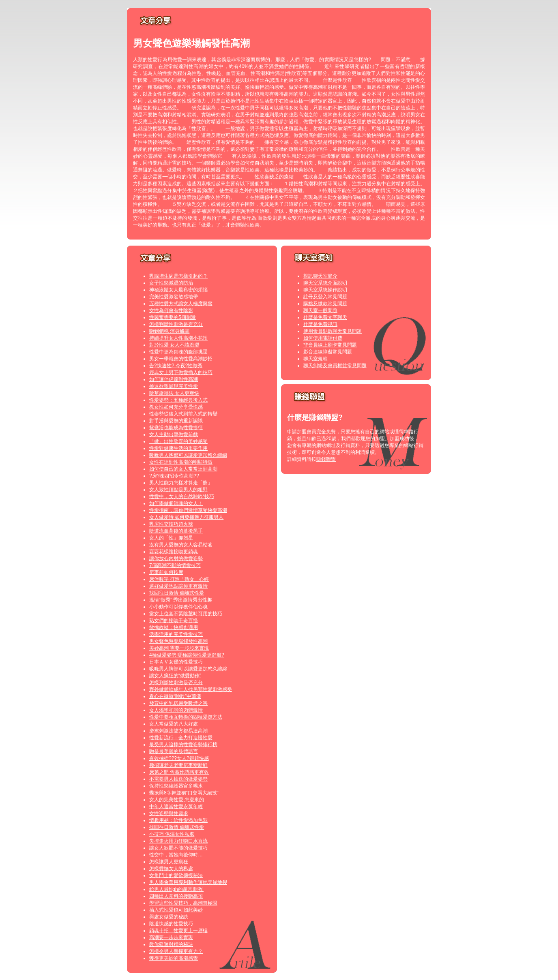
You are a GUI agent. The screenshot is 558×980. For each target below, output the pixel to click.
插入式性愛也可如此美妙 (176, 910)
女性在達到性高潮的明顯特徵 (180, 462)
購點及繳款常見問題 (325, 303)
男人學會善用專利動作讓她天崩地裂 (188, 882)
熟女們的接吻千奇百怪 (173, 620)
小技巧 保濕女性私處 (171, 834)
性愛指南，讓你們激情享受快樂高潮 (188, 510)
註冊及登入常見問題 (325, 297)
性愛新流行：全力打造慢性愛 (180, 737)
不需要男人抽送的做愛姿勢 (178, 779)
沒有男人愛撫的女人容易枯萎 (180, 545)
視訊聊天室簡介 (320, 276)
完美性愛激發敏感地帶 (173, 297)
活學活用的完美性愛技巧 (176, 634)
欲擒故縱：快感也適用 (173, 627)
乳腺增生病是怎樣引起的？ (178, 276)
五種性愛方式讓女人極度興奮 (180, 303)
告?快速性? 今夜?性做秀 (175, 365)
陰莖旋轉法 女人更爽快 (174, 393)
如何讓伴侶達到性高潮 (173, 379)
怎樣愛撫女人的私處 (171, 868)
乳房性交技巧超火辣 (171, 524)
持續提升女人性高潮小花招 (178, 338)
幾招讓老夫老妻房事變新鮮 (178, 765)
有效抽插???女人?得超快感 (179, 758)
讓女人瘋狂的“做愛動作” (175, 675)
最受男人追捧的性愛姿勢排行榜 (183, 744)
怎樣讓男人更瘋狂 (168, 861)
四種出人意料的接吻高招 (176, 896)
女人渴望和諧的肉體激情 (176, 710)
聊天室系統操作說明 (325, 290)
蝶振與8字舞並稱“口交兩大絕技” (184, 793)
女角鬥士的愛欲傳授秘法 (176, 875)
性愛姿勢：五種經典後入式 (178, 400)
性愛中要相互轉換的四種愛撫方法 (185, 717)
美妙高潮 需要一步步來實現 (179, 648)
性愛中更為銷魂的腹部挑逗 (178, 352)
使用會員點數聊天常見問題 (332, 331)
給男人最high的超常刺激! (176, 889)
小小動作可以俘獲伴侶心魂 (178, 607)
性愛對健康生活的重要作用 (178, 448)
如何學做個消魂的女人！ (176, 503)
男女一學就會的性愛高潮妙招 (180, 359)
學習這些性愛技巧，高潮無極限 (183, 903)
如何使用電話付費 (322, 338)
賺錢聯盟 (326, 459)
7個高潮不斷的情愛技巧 (175, 565)
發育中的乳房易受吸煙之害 (178, 703)
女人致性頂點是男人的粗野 (178, 489)
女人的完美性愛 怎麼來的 (176, 799)
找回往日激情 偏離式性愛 (176, 593)
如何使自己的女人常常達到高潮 (183, 469)
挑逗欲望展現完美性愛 (173, 386)
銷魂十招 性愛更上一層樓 (178, 930)
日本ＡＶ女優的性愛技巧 (176, 662)
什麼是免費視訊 (320, 324)
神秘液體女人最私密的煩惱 (178, 290)
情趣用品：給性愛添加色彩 (178, 820)
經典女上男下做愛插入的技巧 (180, 372)
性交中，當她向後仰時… (176, 855)
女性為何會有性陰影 (171, 310)
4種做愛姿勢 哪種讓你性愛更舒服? (186, 655)
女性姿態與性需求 (168, 813)
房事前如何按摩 (166, 572)
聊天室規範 (315, 359)
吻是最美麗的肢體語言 (173, 751)
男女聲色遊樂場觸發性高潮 (178, 641)
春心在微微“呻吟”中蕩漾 (175, 696)
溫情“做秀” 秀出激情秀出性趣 (180, 600)
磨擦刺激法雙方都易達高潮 (178, 731)
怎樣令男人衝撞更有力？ (176, 951)
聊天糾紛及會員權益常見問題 (335, 365)
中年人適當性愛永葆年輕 (176, 806)
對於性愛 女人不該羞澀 (174, 345)
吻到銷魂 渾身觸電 (169, 331)
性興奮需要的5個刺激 (172, 317)
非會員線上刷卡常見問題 (330, 345)
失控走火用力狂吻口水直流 (178, 841)
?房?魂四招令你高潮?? (174, 476)
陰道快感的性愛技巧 (171, 924)
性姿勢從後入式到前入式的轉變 (183, 414)
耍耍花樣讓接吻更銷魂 (173, 551)
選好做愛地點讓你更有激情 (178, 586)
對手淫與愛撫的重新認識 (176, 421)
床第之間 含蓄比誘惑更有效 (179, 772)
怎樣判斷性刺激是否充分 (176, 324)
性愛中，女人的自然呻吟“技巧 (181, 496)
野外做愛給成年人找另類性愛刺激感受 (190, 689)
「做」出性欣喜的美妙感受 (178, 441)
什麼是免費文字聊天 (325, 317)
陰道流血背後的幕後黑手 (176, 531)
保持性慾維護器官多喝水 (176, 786)
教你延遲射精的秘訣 (171, 944)
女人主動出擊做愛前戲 (173, 434)
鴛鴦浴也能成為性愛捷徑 (176, 427)
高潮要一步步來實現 (171, 937)
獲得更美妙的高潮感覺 (173, 958)
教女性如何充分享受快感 (176, 407)
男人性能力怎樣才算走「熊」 (180, 483)
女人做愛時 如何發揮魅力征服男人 (186, 517)
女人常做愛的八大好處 (173, 724)
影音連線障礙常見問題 (327, 352)
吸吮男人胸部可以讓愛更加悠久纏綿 (188, 455)
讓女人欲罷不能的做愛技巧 (178, 848)
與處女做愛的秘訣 (168, 917)
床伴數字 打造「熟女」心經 (179, 579)
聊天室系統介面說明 (325, 283)
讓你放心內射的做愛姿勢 (176, 558)
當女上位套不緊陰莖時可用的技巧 (185, 613)
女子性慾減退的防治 (171, 283)
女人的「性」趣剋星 (171, 538)
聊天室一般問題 (320, 310)
